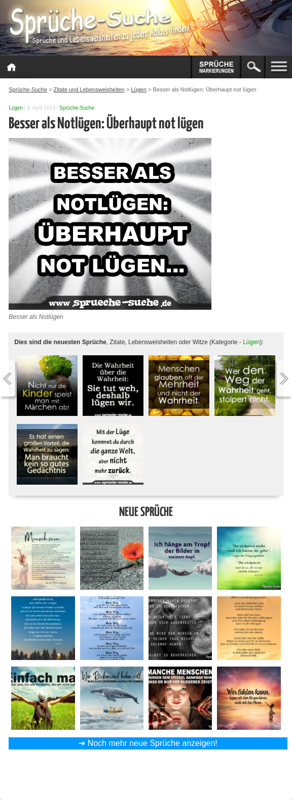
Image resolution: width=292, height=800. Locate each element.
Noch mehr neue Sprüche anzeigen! (152, 743)
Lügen (16, 108)
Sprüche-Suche (76, 108)
